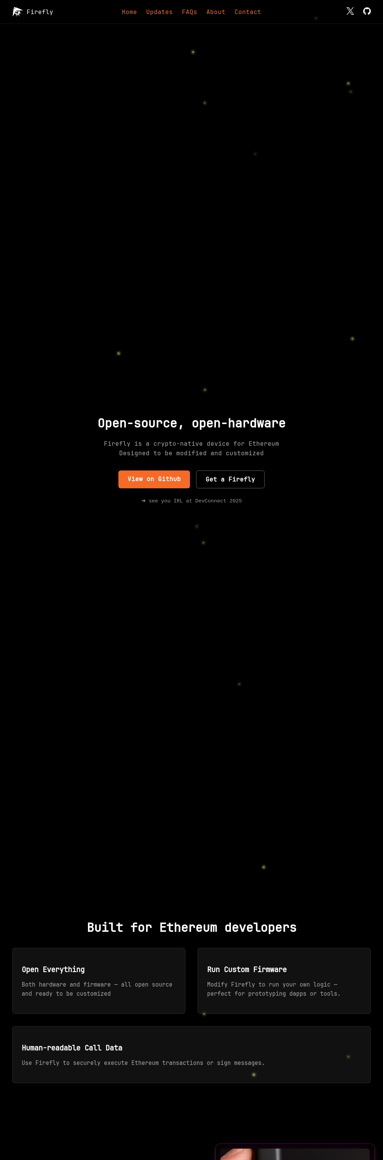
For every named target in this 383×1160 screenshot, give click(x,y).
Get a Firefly (230, 479)
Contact (248, 12)
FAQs (189, 12)
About (215, 12)
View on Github (154, 479)
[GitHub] (367, 12)
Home (129, 12)
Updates (159, 12)
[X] (350, 12)
